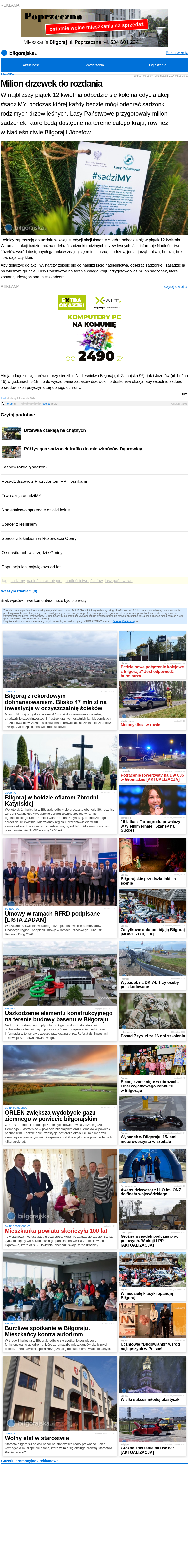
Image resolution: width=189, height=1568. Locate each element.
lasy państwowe (119, 581)
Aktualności (32, 65)
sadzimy (18, 581)
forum (11, 403)
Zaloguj (117, 621)
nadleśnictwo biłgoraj (45, 581)
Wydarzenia (95, 65)
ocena (50, 403)
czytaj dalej (175, 287)
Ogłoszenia (157, 65)
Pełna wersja (177, 53)
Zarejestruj (128, 621)
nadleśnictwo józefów (84, 581)
